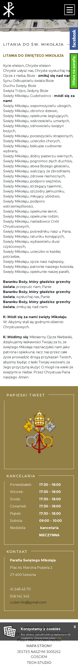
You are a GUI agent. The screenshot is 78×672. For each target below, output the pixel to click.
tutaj (58, 638)
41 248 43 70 (20, 589)
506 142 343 (19, 596)
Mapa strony (39, 646)
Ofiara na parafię (74, 71)
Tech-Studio (39, 663)
